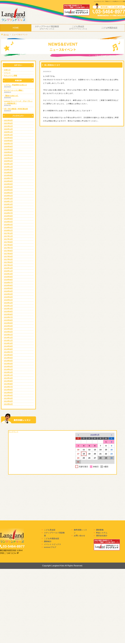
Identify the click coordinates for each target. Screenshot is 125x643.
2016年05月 (8, 288)
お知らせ (7, 70)
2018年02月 (8, 227)
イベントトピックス (52, 544)
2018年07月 (8, 213)
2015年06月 (8, 320)
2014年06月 (8, 355)
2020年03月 (8, 155)
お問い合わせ (79, 536)
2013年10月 (8, 378)
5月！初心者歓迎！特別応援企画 (16, 109)
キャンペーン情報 (10, 76)
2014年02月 (8, 366)
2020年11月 (8, 132)
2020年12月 (8, 129)
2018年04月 (8, 222)
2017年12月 (8, 233)
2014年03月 (8, 364)
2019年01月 (8, 196)
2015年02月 (8, 332)
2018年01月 (8, 230)
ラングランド (13, 432)
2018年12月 (8, 199)
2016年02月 (8, 297)
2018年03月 (8, 225)
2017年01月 (8, 265)
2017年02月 (8, 262)
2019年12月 (8, 164)
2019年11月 (8, 167)
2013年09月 (8, 381)
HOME (16, 28)
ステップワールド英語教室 (47, 27)
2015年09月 (8, 311)
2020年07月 (8, 144)
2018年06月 (8, 216)
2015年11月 (8, 306)
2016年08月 (8, 280)
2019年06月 (8, 181)
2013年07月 (8, 387)
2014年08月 (8, 349)
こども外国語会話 (109, 28)
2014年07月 (8, 352)
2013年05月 (8, 393)
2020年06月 (8, 146)
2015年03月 (8, 329)
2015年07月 (8, 317)
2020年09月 (8, 138)
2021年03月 (8, 120)
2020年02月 (8, 158)
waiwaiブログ (50, 547)
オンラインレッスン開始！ (14, 90)
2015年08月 (8, 314)
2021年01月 (8, 126)
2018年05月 (8, 219)
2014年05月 (8, 358)
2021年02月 (8, 123)
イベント (7, 73)
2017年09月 (8, 242)
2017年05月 (8, 254)
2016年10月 (8, 274)
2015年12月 (8, 303)
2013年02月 (8, 401)
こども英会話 (78, 27)
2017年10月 (8, 239)
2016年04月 (8, 291)
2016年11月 (8, 271)
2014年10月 (8, 343)
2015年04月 (8, 326)
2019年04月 (8, 187)
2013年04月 (8, 395)
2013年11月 (8, 375)
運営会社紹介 (101, 536)
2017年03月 (8, 259)
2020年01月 (8, 161)
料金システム (101, 533)
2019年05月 (8, 184)
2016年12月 (8, 268)
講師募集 (100, 530)
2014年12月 (8, 337)
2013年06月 (8, 390)
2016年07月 (8, 282)
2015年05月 (8, 323)
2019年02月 (8, 193)
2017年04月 (8, 256)
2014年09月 (8, 346)
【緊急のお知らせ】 (11, 96)
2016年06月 (8, 285)
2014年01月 (8, 369)
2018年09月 (8, 207)
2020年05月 (8, 149)
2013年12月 (8, 372)
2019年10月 (8, 170)
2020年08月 (8, 141)
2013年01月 (8, 404)
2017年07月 (8, 248)
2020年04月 (8, 152)
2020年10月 (8, 135)
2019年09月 (8, 172)
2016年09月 (8, 277)
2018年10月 (8, 204)
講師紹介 (48, 541)
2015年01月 (8, 335)
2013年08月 (8, 384)
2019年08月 (8, 175)
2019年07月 (8, 178)
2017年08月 (8, 245)
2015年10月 (8, 309)
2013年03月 (8, 398)
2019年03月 (8, 190)
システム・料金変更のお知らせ (15, 85)
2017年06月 (8, 251)
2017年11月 (8, 236)
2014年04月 (8, 361)
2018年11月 (8, 201)
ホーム (5, 34)
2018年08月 (8, 210)
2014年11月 (8, 340)
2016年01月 (8, 300)
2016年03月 (8, 294)
